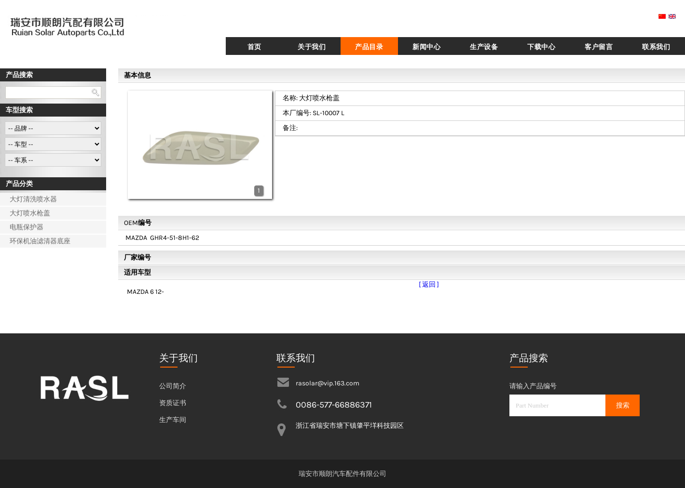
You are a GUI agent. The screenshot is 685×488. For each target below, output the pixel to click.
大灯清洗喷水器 (33, 199)
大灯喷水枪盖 (30, 213)
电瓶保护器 (26, 227)
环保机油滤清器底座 (40, 241)
